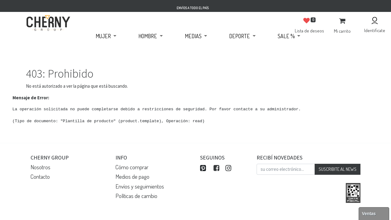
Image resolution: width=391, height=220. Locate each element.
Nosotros (40, 166)
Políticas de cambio (136, 195)
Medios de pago (132, 176)
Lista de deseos (309, 31)
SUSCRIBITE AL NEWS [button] (337, 169)
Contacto (40, 176)
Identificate (374, 30)
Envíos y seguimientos (139, 186)
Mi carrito (342, 31)
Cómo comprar (131, 166)
